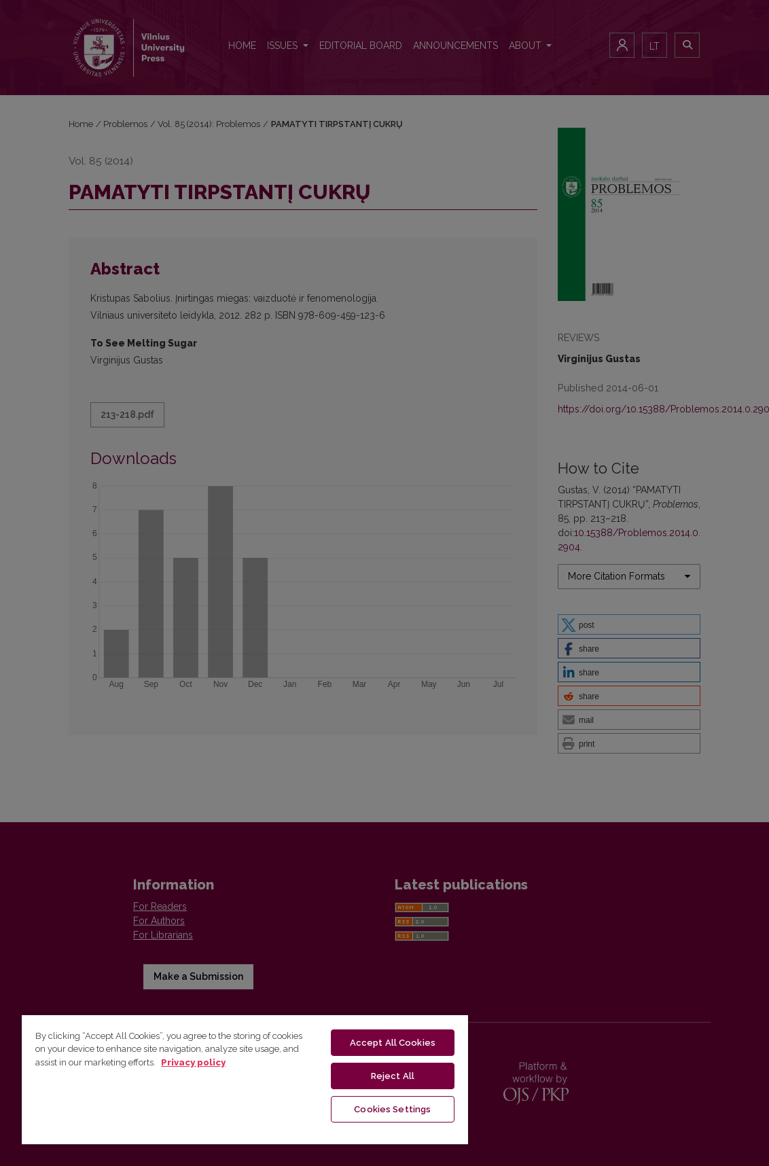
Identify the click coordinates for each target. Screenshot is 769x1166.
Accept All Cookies (392, 1043)
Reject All (392, 1076)
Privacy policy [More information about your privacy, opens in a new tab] (193, 1062)
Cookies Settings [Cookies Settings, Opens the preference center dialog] (392, 1109)
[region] (245, 1079)
